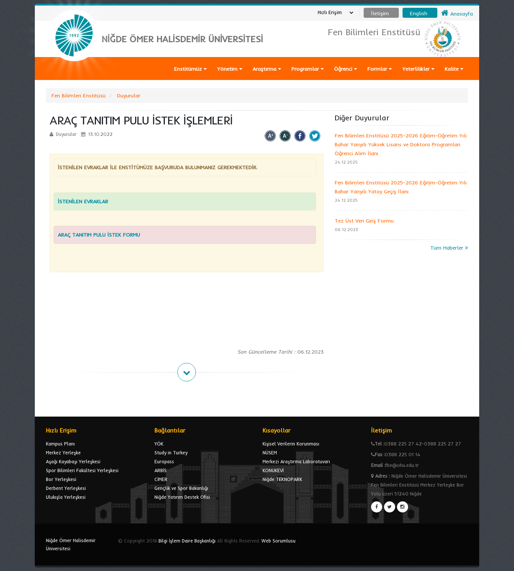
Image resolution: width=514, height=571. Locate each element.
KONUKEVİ (273, 470)
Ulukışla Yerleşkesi (66, 497)
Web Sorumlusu (278, 541)
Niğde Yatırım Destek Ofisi (182, 497)
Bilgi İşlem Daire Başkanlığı (187, 541)
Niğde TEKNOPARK (282, 479)
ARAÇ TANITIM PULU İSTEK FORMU (99, 234)
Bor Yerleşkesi (61, 479)
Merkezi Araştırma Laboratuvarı (296, 461)
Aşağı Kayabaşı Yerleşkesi (73, 461)
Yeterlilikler (418, 69)
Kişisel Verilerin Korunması (291, 444)
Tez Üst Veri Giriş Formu (364, 220)
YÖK (158, 444)
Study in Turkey (170, 452)
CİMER (160, 479)
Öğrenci (345, 69)
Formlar (379, 69)
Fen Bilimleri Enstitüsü (78, 95)
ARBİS (160, 470)
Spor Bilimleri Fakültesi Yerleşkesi (82, 470)
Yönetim (229, 69)
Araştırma (267, 69)
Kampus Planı (60, 444)
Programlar (307, 69)
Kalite (454, 69)
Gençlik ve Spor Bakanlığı (181, 488)
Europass (164, 461)
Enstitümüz (190, 69)
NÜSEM (270, 452)
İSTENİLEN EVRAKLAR (84, 201)
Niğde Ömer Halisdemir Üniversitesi (71, 544)
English (418, 13)
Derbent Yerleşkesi (66, 488)
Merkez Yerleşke (63, 452)
